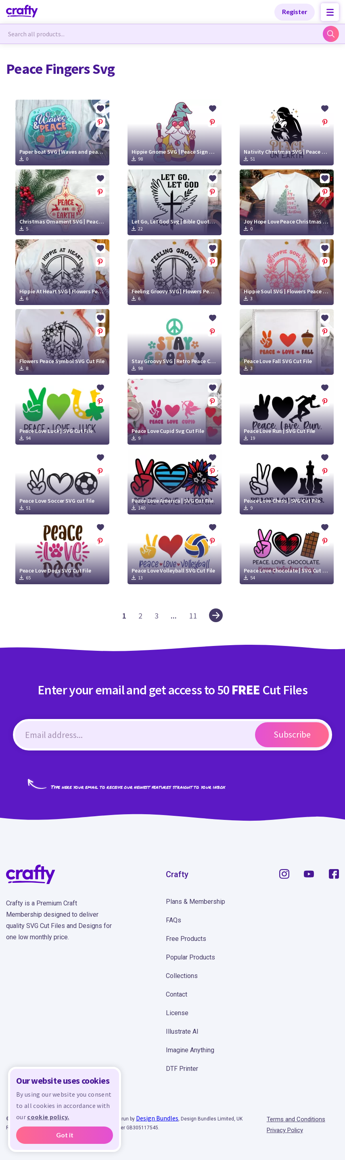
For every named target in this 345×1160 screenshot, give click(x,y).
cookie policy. (48, 1117)
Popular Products (190, 957)
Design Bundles (157, 1118)
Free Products (186, 939)
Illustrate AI (182, 1031)
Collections (182, 976)
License (177, 1013)
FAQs (173, 920)
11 (193, 615)
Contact (176, 994)
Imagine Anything (190, 1050)
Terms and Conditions (296, 1119)
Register (294, 11)
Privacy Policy (285, 1130)
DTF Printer (182, 1068)
